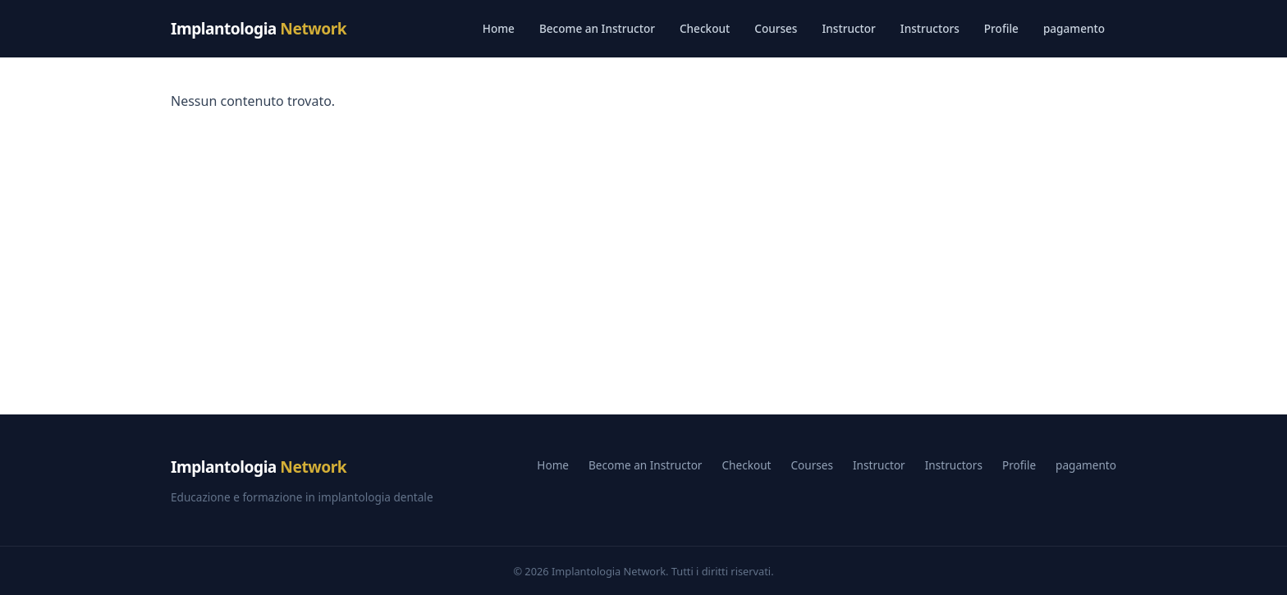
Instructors (930, 28)
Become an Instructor (597, 28)
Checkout (705, 28)
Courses (775, 28)
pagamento (1074, 28)
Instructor (848, 28)
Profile (1001, 28)
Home (499, 28)
